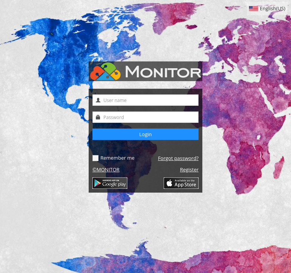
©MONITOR (105, 169)
